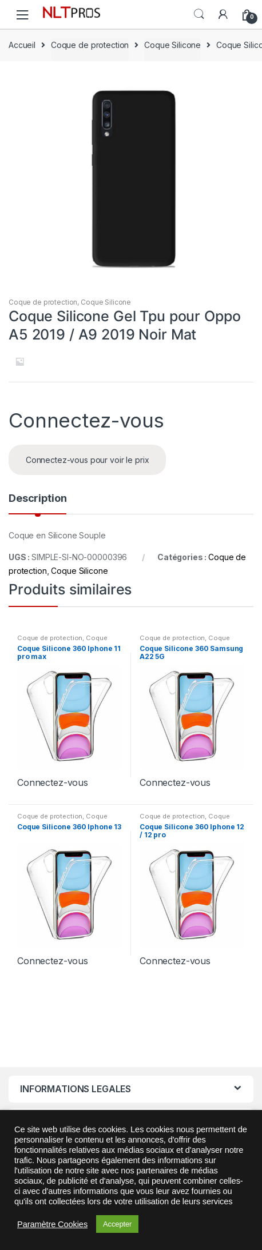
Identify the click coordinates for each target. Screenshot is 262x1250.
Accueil (22, 45)
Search (199, 14)
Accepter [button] (117, 1224)
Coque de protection (90, 45)
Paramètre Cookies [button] (52, 1224)
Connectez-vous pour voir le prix (87, 460)
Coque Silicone (172, 45)
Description (37, 498)
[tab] (37, 503)
